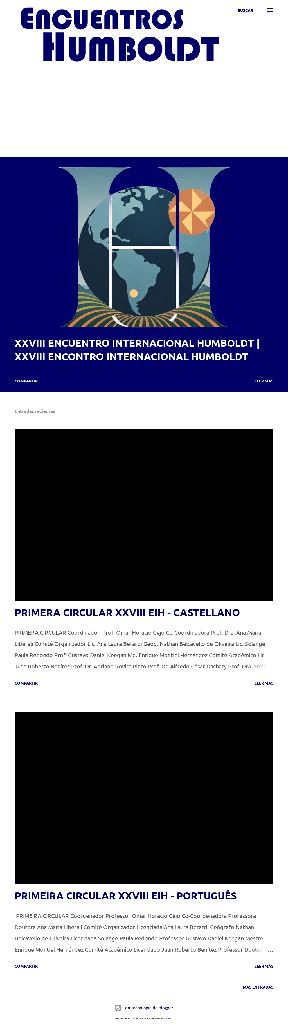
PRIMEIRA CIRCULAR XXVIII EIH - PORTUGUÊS (126, 895)
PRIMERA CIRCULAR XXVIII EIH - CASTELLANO (127, 612)
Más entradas (258, 986)
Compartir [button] (26, 380)
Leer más (264, 380)
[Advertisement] (144, 105)
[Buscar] (245, 10)
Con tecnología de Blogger (144, 1007)
